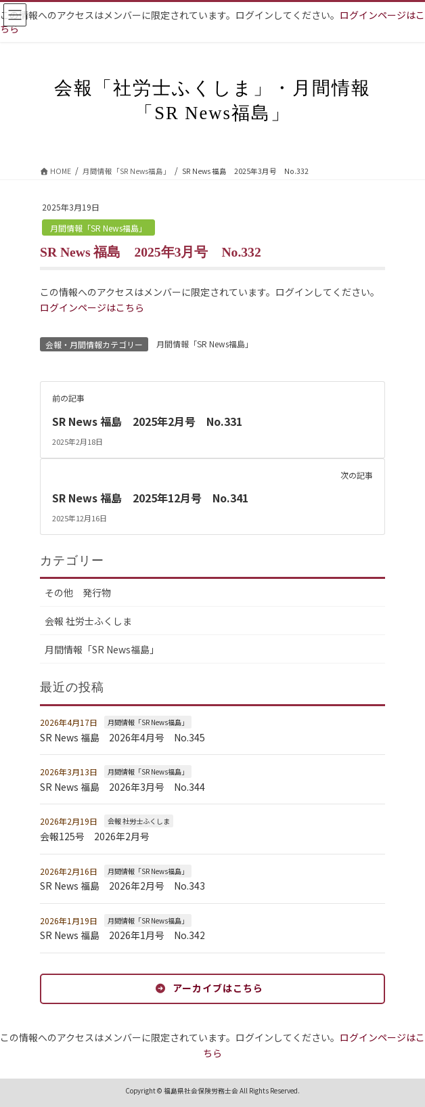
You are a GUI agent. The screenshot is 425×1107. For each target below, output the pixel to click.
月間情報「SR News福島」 (98, 228)
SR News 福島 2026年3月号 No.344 (122, 787)
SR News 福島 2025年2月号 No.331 (147, 421)
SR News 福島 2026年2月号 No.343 (122, 885)
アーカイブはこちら (218, 988)
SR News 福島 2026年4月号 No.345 (122, 737)
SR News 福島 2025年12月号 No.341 (150, 498)
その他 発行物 (78, 592)
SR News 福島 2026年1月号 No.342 (122, 935)
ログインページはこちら (92, 307)
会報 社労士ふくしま (88, 621)
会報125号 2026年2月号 (95, 836)
